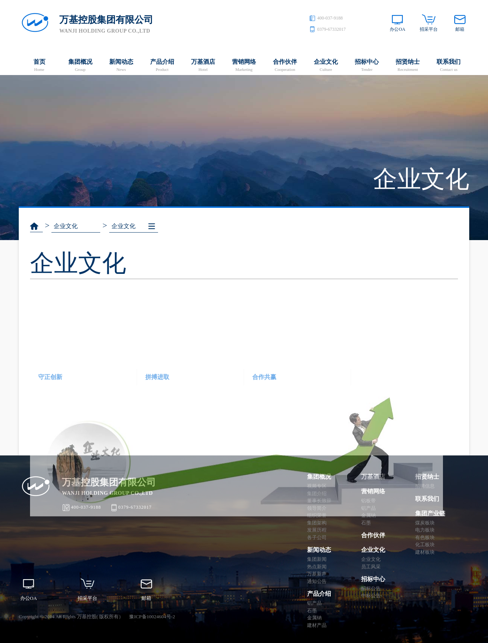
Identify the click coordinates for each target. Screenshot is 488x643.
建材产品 (317, 625)
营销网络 (243, 66)
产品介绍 (162, 66)
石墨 (312, 610)
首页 (39, 66)
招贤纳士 (407, 66)
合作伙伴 (284, 66)
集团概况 (80, 66)
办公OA (397, 29)
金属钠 (314, 617)
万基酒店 (202, 66)
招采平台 (429, 29)
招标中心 (366, 66)
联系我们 (448, 66)
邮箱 (459, 29)
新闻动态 (121, 66)
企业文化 (326, 66)
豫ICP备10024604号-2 (152, 616)
